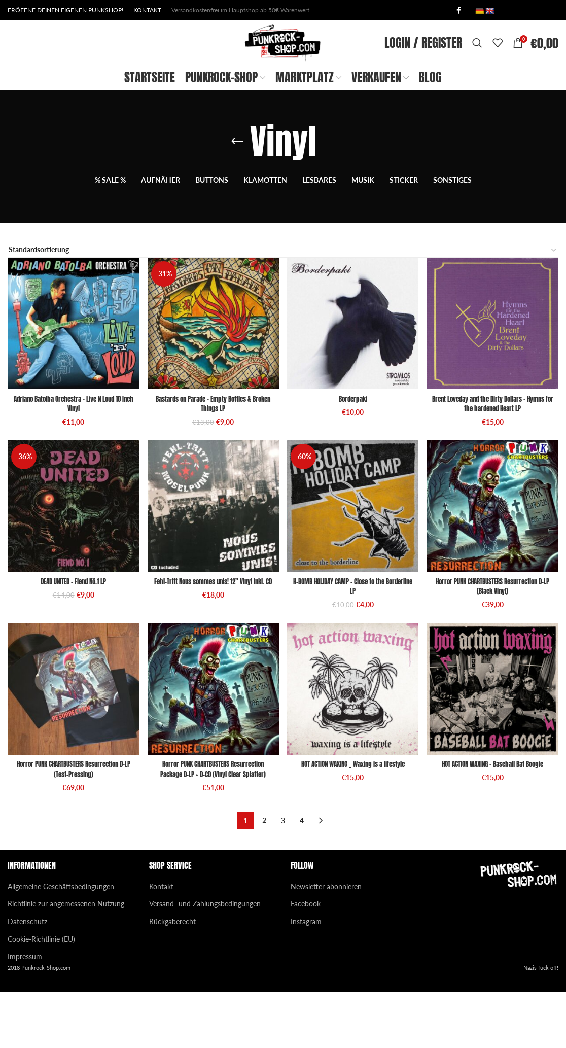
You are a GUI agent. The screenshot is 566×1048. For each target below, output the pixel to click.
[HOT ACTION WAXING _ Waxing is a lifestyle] (354, 747)
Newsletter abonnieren (326, 942)
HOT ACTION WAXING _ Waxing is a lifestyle (354, 820)
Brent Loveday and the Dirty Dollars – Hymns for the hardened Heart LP (495, 456)
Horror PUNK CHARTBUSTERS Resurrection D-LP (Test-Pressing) (71, 825)
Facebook (306, 960)
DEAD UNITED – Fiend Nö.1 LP (70, 636)
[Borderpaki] (354, 379)
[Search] (477, 72)
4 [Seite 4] (302, 876)
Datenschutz (27, 977)
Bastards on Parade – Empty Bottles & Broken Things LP (212, 456)
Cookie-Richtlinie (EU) (41, 995)
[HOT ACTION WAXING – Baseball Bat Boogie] (495, 747)
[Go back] (237, 199)
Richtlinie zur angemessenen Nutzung (66, 960)
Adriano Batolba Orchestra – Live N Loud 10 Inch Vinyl (70, 456)
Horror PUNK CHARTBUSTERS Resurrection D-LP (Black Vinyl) (495, 641)
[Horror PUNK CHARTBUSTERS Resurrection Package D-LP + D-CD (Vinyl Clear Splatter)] (212, 747)
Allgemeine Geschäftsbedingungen (61, 942)
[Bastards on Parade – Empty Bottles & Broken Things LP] (212, 379)
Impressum (25, 1012)
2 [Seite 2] (264, 876)
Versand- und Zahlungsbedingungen (205, 960)
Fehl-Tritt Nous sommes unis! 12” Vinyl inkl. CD (212, 641)
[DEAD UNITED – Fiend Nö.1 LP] (71, 563)
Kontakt (161, 942)
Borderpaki (354, 451)
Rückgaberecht (172, 977)
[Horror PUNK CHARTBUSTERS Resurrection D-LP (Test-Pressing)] (71, 747)
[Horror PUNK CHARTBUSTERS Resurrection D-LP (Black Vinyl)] (495, 563)
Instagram (306, 977)
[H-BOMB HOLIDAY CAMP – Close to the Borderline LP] (354, 563)
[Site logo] (279, 71)
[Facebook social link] (458, 11)
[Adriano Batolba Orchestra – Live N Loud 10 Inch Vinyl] (71, 379)
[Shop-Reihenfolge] (283, 308)
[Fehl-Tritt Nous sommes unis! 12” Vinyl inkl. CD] (212, 563)
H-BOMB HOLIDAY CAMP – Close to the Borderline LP (354, 641)
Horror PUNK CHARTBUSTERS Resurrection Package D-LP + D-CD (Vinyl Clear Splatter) (212, 825)
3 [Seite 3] (283, 876)
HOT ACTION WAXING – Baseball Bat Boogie (495, 820)
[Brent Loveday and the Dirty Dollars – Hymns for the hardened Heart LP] (495, 379)
